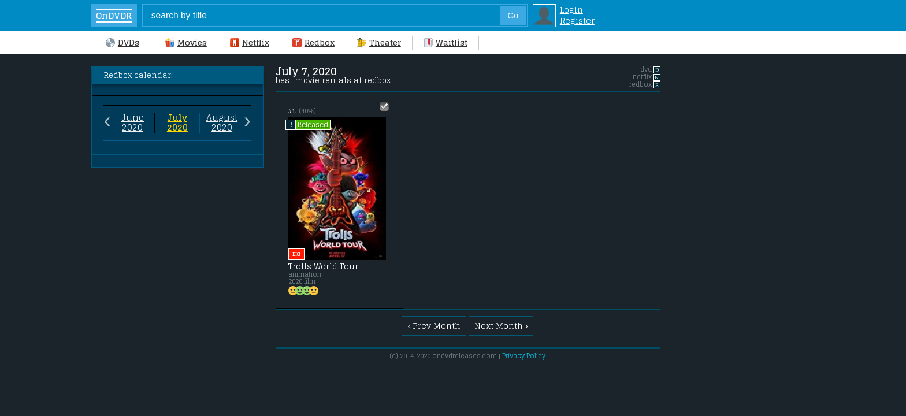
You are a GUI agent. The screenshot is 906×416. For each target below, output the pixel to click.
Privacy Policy (523, 356)
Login (571, 9)
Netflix (249, 42)
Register (577, 20)
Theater (379, 42)
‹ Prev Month (434, 325)
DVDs (122, 42)
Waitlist (445, 42)
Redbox (313, 42)
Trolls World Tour (323, 266)
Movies (186, 42)
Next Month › (501, 325)
